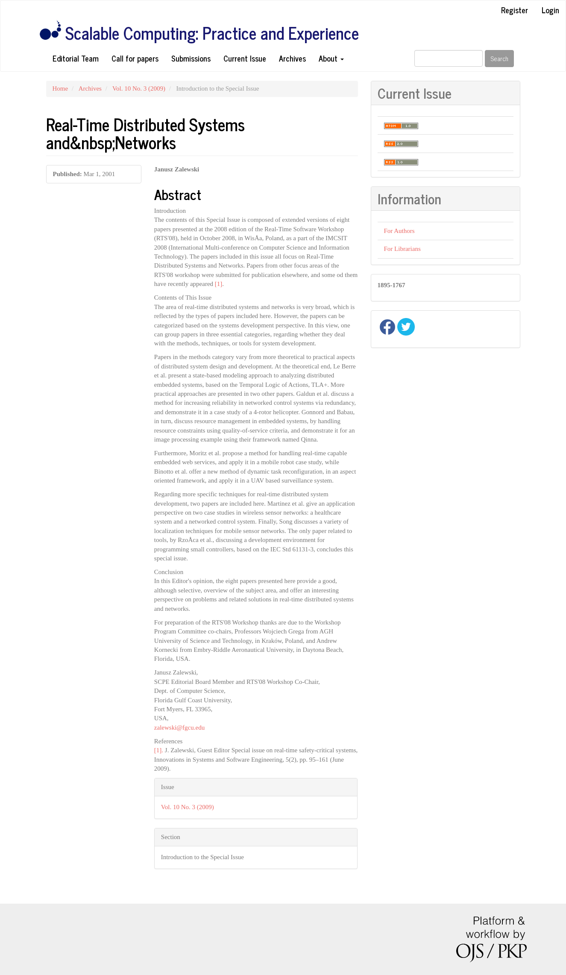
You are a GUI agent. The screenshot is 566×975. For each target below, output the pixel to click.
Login (550, 9)
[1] (219, 283)
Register (514, 9)
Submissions (191, 58)
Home (60, 88)
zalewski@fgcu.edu (179, 727)
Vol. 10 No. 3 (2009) (138, 88)
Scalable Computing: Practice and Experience (212, 33)
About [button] (331, 58)
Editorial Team (76, 58)
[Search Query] (448, 58)
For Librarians (402, 248)
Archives (292, 58)
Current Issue (244, 58)
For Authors (399, 230)
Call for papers (134, 58)
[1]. (158, 750)
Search (499, 58)
